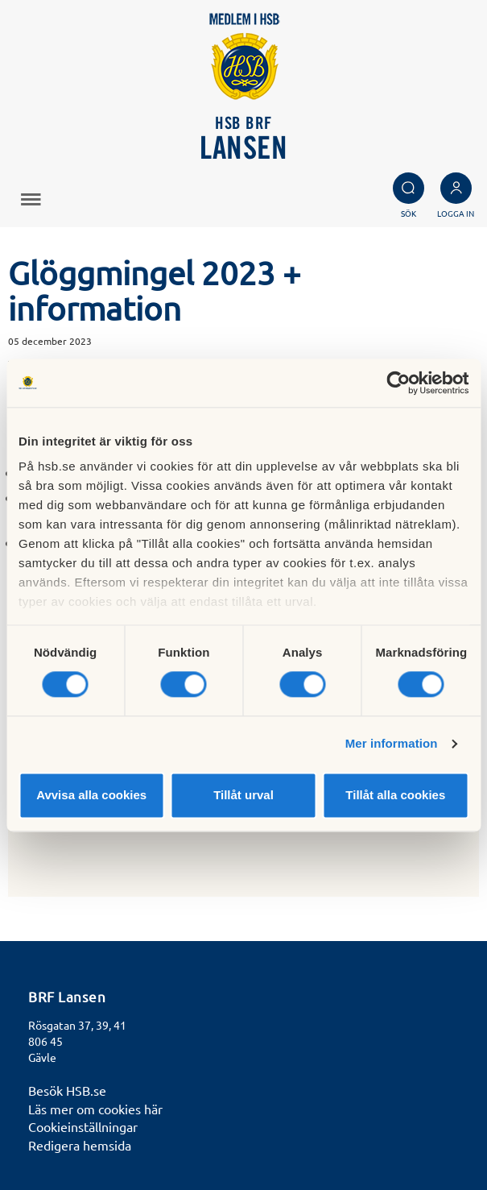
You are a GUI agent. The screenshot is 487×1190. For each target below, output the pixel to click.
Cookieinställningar (83, 1126)
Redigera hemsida (79, 1145)
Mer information (391, 744)
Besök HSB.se (67, 1090)
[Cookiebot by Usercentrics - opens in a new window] (398, 383)
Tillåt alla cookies (395, 795)
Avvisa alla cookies (91, 795)
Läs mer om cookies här (95, 1109)
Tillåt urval (243, 795)
